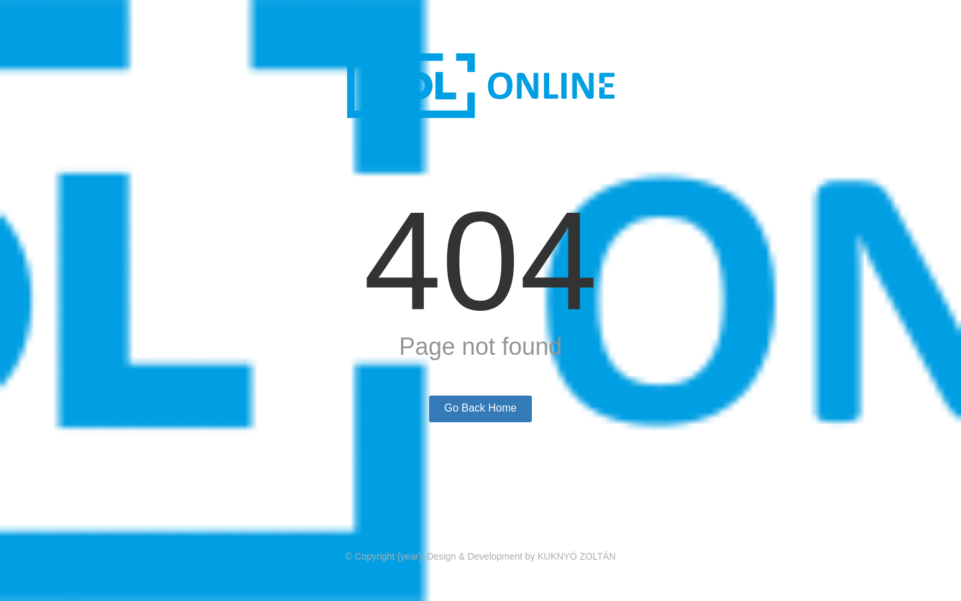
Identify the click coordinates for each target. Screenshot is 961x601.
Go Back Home (480, 408)
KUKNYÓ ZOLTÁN (576, 556)
